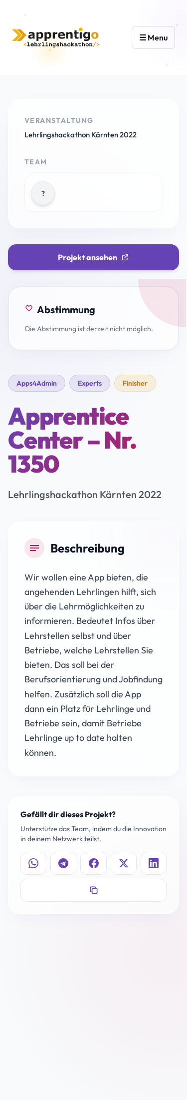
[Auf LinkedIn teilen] (154, 863)
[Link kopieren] (93, 890)
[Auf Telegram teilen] (63, 863)
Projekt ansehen (93, 257)
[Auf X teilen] (124, 863)
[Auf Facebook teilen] (93, 863)
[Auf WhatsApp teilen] (33, 863)
